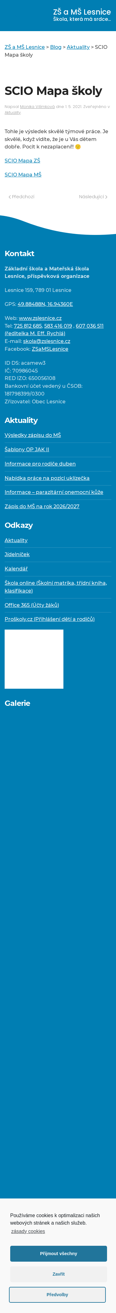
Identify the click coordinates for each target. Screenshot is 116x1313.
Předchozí (21, 196)
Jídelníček (17, 554)
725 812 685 (28, 326)
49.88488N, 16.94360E (45, 304)
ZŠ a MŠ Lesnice (82, 15)
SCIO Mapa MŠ (23, 175)
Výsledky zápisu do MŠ (33, 435)
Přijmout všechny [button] (58, 1253)
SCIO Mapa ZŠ (22, 161)
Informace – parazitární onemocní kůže (54, 492)
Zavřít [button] (59, 1274)
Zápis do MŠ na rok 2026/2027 (42, 506)
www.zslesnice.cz (40, 318)
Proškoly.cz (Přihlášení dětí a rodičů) (50, 619)
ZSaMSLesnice (50, 349)
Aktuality (13, 112)
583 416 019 (58, 326)
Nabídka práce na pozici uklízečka (47, 478)
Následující (93, 196)
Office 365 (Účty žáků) (32, 605)
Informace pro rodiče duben (40, 464)
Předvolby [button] (57, 1294)
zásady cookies (28, 1231)
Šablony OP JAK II (27, 450)
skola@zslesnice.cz (46, 341)
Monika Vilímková (37, 107)
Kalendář (16, 569)
